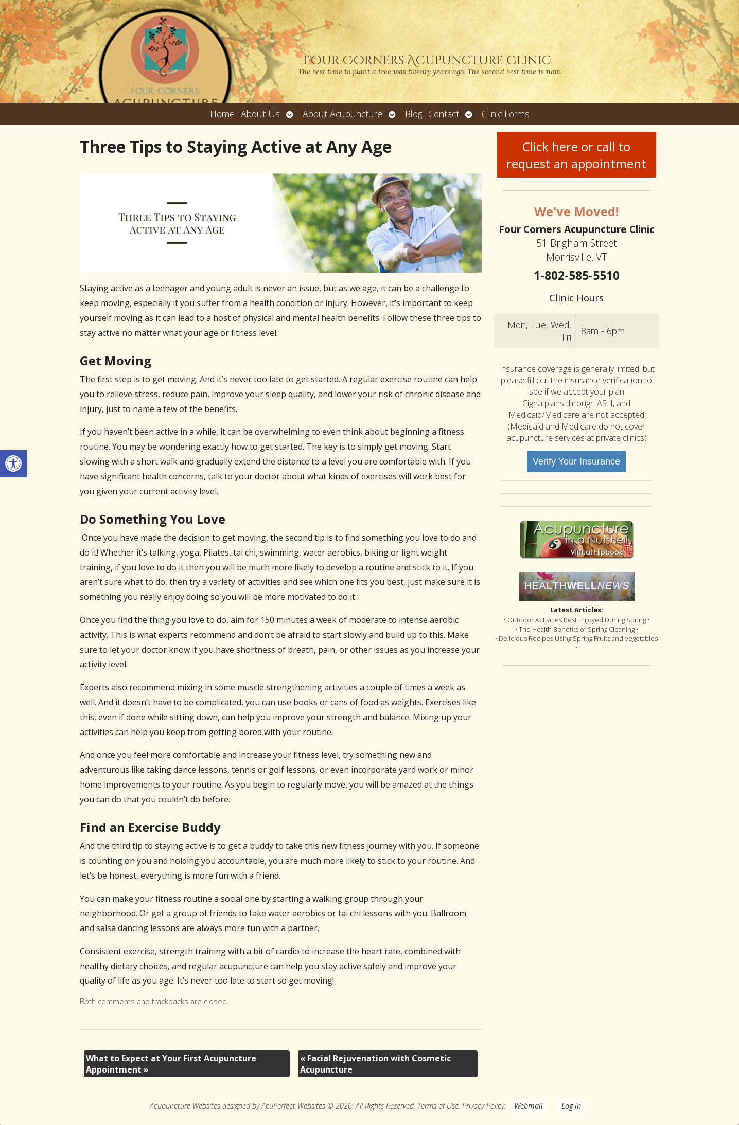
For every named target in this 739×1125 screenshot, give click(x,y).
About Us (260, 114)
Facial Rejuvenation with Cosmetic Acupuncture (375, 1063)
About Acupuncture (342, 114)
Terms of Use (438, 1106)
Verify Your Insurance (576, 461)
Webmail (528, 1106)
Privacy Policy (483, 1106)
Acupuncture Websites (185, 1106)
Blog (413, 114)
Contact (443, 114)
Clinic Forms (506, 114)
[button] (13, 463)
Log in (571, 1106)
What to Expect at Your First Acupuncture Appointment (171, 1063)
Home (222, 114)
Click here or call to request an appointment (576, 155)
